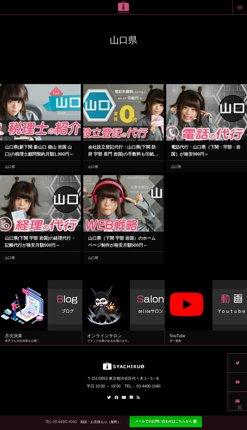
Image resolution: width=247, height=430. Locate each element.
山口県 (10, 168)
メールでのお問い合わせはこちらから (166, 421)
